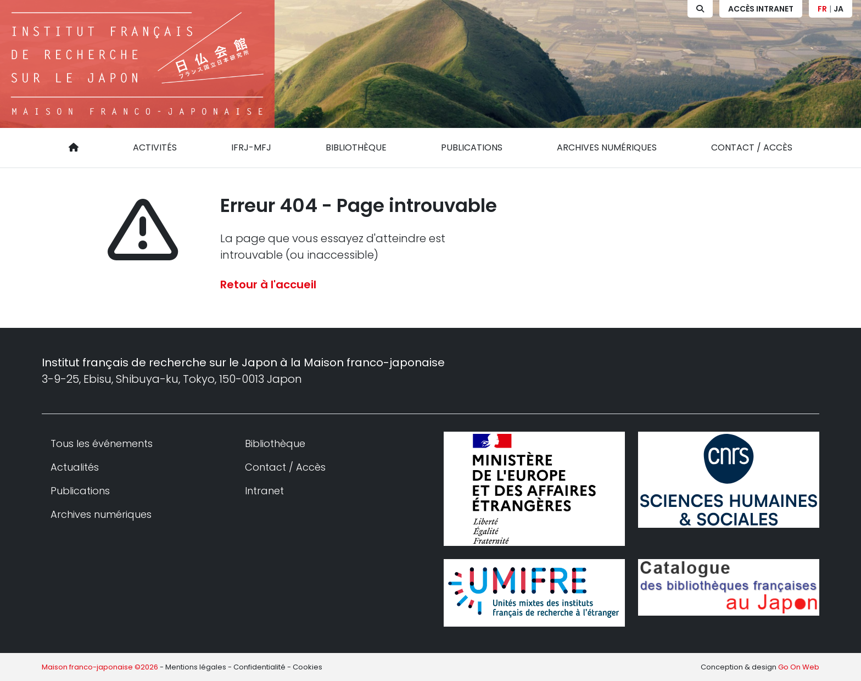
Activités (155, 147)
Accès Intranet (760, 8)
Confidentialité (259, 667)
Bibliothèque (356, 147)
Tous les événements (102, 443)
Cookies (307, 667)
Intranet (264, 491)
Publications (471, 147)
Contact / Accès (751, 147)
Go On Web (798, 667)
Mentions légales (195, 667)
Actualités (75, 467)
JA (838, 8)
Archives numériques (607, 147)
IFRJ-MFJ (251, 147)
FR (822, 8)
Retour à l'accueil (268, 284)
